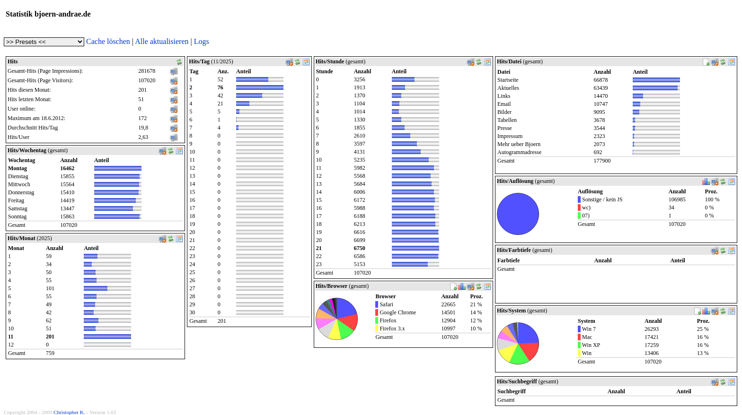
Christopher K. (69, 412)
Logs (201, 41)
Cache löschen (108, 41)
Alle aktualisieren (161, 41)
